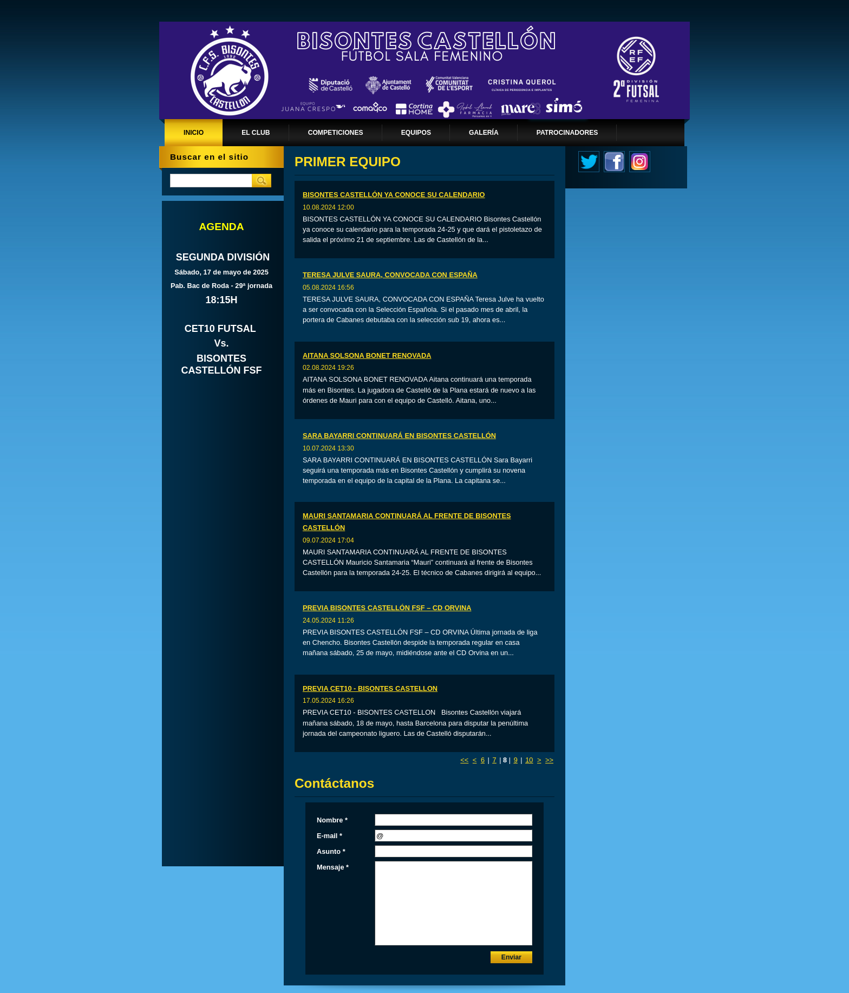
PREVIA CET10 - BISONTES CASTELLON (370, 688)
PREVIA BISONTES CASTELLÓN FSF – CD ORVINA (387, 608)
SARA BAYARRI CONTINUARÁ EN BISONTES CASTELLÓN (399, 436)
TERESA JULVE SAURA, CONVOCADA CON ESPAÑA (390, 275)
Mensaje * (333, 867)
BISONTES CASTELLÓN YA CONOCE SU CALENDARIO (394, 195)
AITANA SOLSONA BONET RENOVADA (367, 355)
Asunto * (331, 851)
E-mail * (329, 836)
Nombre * (332, 820)
